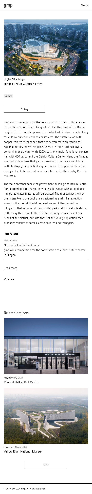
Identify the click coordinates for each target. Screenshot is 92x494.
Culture (8, 96)
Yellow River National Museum (23, 451)
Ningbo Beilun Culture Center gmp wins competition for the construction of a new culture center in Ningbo (44, 250)
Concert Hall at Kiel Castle (21, 382)
